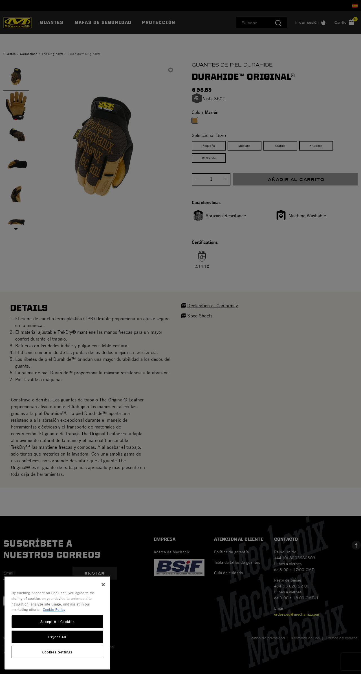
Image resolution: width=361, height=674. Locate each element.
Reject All (57, 637)
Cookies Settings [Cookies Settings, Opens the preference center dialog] (57, 652)
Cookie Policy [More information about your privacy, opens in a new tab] (54, 609)
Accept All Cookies (57, 621)
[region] (57, 622)
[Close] (103, 584)
